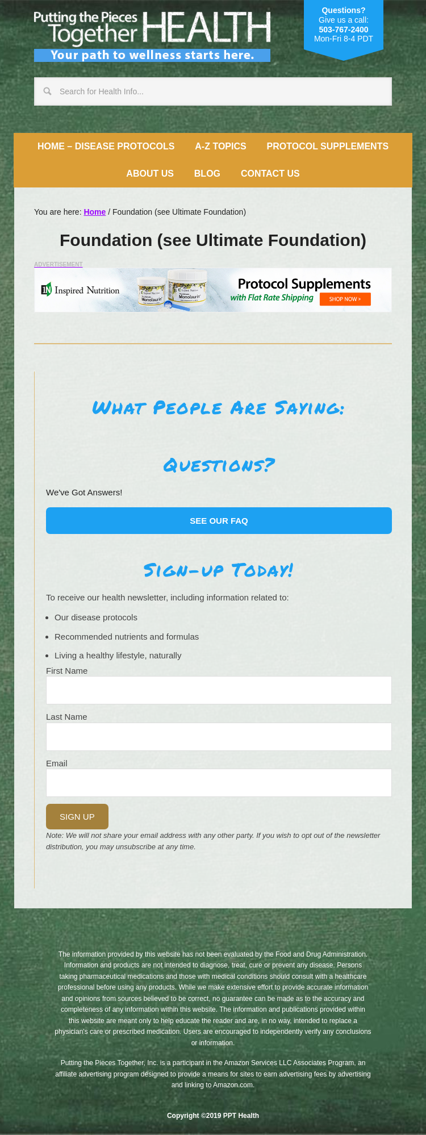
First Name (66, 670)
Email (57, 763)
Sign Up (77, 816)
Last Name (66, 716)
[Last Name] (219, 737)
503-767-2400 (343, 29)
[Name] (219, 690)
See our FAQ (219, 520)
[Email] (219, 783)
